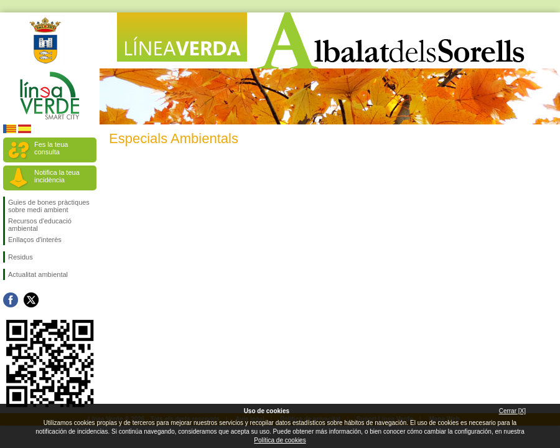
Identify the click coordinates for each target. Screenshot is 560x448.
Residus (20, 257)
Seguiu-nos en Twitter (31, 299)
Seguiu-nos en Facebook (10, 299)
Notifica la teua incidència (57, 176)
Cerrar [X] (512, 411)
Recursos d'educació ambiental (40, 224)
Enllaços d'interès (35, 239)
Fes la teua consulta (51, 148)
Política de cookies (280, 440)
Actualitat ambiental (38, 274)
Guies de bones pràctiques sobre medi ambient (49, 205)
